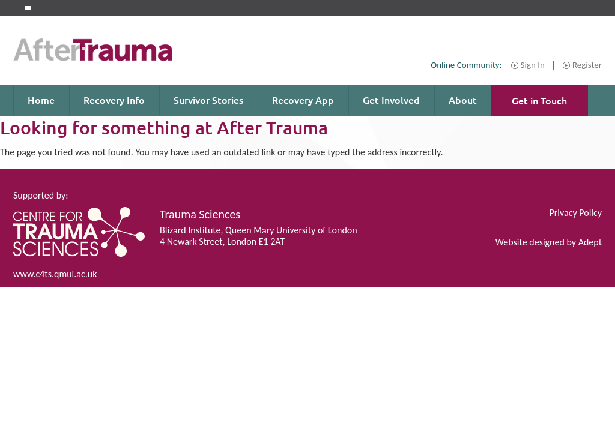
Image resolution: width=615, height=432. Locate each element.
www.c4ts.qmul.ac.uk (55, 274)
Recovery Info (114, 99)
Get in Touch (539, 100)
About (463, 99)
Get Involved (391, 99)
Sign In (533, 65)
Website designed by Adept (548, 242)
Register (587, 65)
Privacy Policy (575, 212)
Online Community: (466, 64)
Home (41, 99)
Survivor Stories (208, 99)
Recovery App (303, 99)
